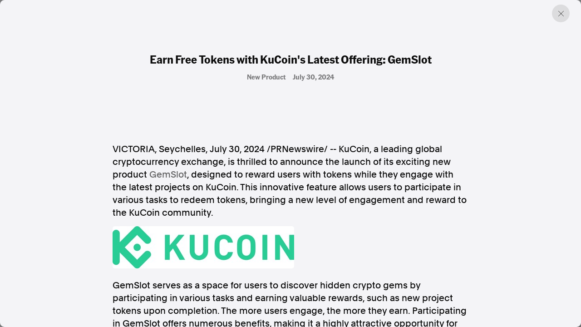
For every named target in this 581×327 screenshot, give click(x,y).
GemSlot (168, 174)
